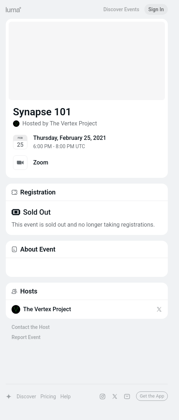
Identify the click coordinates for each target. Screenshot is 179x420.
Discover (26, 396)
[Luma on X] (115, 396)
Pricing (48, 396)
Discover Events (121, 9)
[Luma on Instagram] (102, 396)
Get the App (152, 396)
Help (65, 396)
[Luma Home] (14, 9)
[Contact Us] (127, 396)
